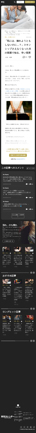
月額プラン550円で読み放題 (18, 155)
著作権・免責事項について (20, 417)
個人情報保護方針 (20, 414)
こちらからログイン (20, 159)
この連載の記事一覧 (8, 241)
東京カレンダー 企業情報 (16, 420)
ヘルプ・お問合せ (16, 414)
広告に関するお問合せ (16, 417)
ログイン (20, 2)
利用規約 (20, 411)
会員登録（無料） (30, 1)
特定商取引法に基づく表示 (20, 420)
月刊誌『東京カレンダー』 (27, 412)
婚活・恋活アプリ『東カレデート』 (28, 415)
